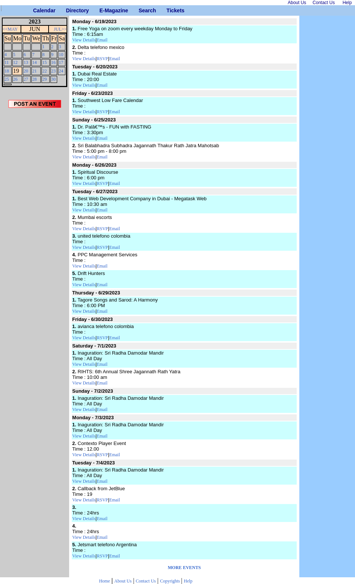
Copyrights (170, 581)
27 (26, 79)
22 (44, 71)
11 (6, 62)
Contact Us (146, 581)
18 (6, 71)
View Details (83, 40)
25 (6, 79)
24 (61, 71)
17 (61, 62)
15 (44, 62)
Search (141, 10)
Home (104, 581)
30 (53, 79)
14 (34, 62)
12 (15, 62)
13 (26, 62)
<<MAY (10, 29)
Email (102, 40)
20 (26, 71)
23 (53, 71)
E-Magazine (102, 10)
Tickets (169, 10)
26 (15, 79)
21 (34, 71)
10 (61, 54)
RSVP (102, 58)
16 (53, 62)
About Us (123, 581)
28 (34, 79)
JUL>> (60, 29)
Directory (68, 10)
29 (44, 79)
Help (188, 581)
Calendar (36, 10)
